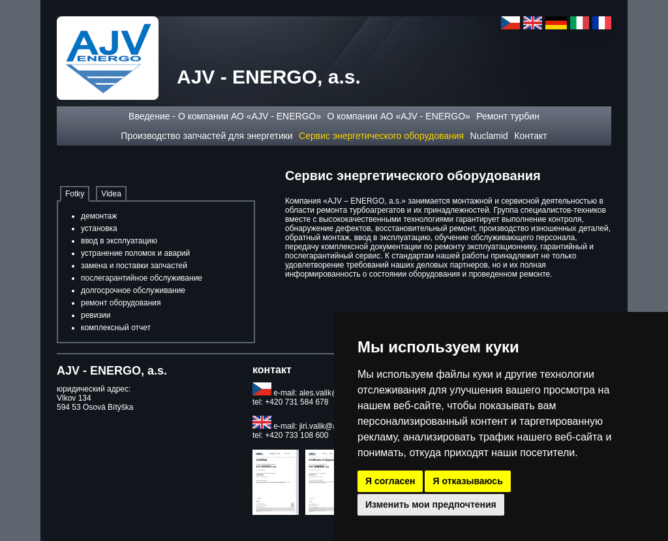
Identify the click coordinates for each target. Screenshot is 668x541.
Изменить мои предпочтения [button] (430, 504)
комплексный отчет (116, 327)
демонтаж (99, 216)
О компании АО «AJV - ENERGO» (398, 116)
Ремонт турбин (507, 116)
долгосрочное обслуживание (133, 290)
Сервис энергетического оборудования (381, 136)
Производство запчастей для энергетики (206, 136)
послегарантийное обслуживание (141, 278)
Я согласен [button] (390, 481)
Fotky (74, 193)
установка (99, 228)
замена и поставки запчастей (134, 265)
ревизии (95, 315)
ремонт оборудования (121, 302)
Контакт (530, 136)
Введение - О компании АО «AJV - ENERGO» (225, 116)
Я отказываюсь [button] (467, 481)
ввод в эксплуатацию (119, 240)
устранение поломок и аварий (135, 253)
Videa (111, 193)
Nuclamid (489, 136)
